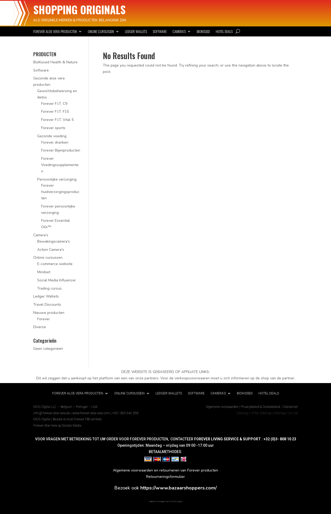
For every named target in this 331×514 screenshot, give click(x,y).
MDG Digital (41, 419)
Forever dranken (54, 142)
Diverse (39, 326)
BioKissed (203, 32)
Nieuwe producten (48, 312)
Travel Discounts (47, 304)
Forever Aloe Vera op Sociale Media (57, 425)
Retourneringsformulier (165, 476)
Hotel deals (224, 32)
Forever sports (53, 127)
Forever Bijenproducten (60, 150)
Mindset (43, 272)
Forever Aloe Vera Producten (55, 32)
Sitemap (242, 413)
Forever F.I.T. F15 (55, 111)
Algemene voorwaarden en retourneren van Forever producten (165, 470)
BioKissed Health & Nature (55, 62)
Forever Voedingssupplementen (60, 165)
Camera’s (179, 32)
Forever (43, 319)
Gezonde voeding (51, 136)
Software (160, 32)
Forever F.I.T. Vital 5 (57, 119)
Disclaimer (290, 407)
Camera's (40, 235)
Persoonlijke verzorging (56, 179)
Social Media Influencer (56, 280)
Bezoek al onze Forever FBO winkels (77, 419)
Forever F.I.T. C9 (54, 103)
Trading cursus (49, 288)
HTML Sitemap (261, 413)
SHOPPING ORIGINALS (79, 9)
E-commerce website (55, 263)
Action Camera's (50, 249)
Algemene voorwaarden (222, 407)
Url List (293, 413)
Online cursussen (101, 32)
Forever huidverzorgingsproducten (60, 192)
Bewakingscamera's (53, 241)
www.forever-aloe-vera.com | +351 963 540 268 (105, 413)
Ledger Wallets (136, 32)
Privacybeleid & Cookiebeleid (261, 407)
